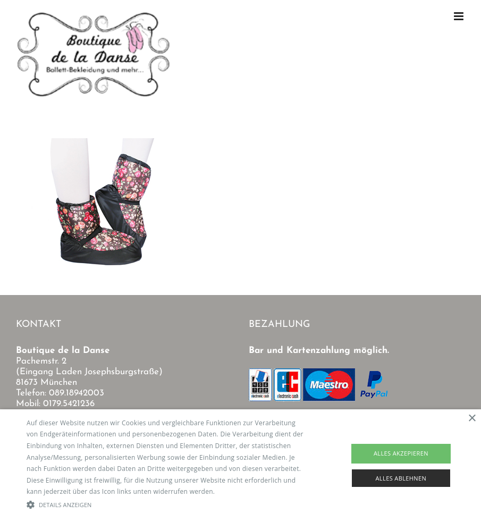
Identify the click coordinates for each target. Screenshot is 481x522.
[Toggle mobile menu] (459, 16)
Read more (234, 491)
